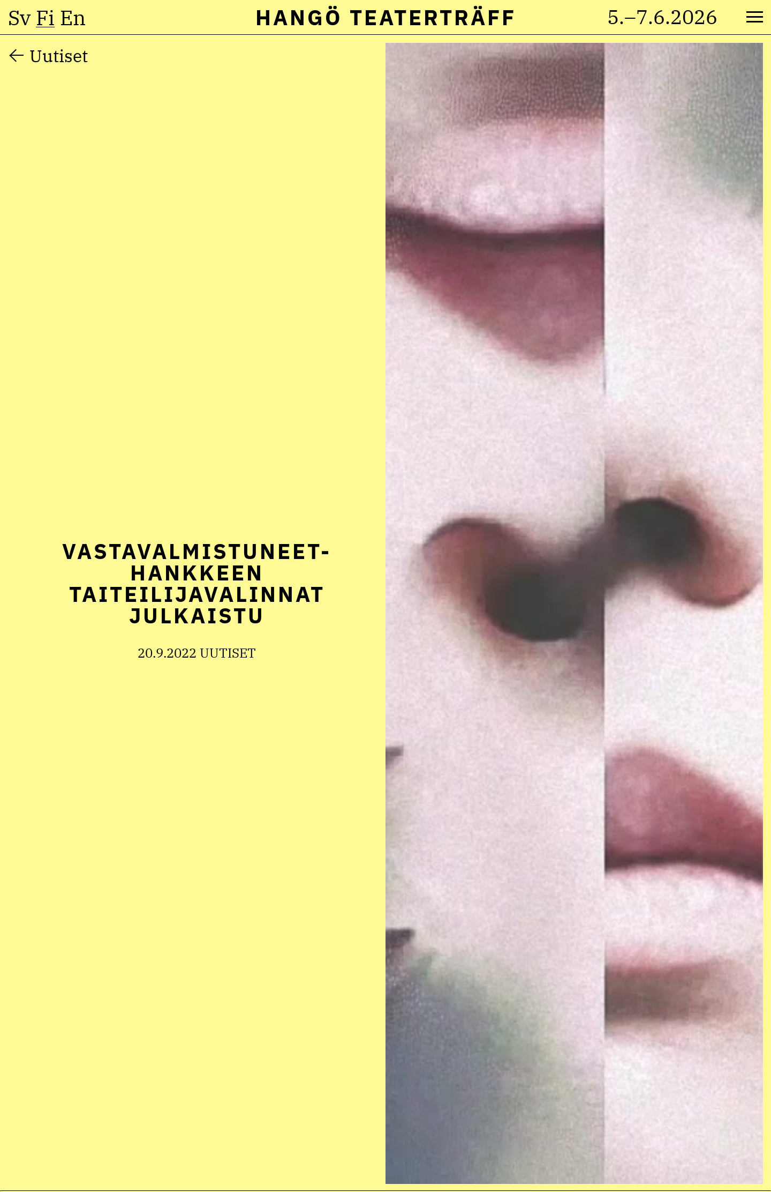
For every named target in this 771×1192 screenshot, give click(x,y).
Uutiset (58, 55)
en (73, 18)
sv (19, 18)
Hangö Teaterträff (385, 17)
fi (45, 18)
